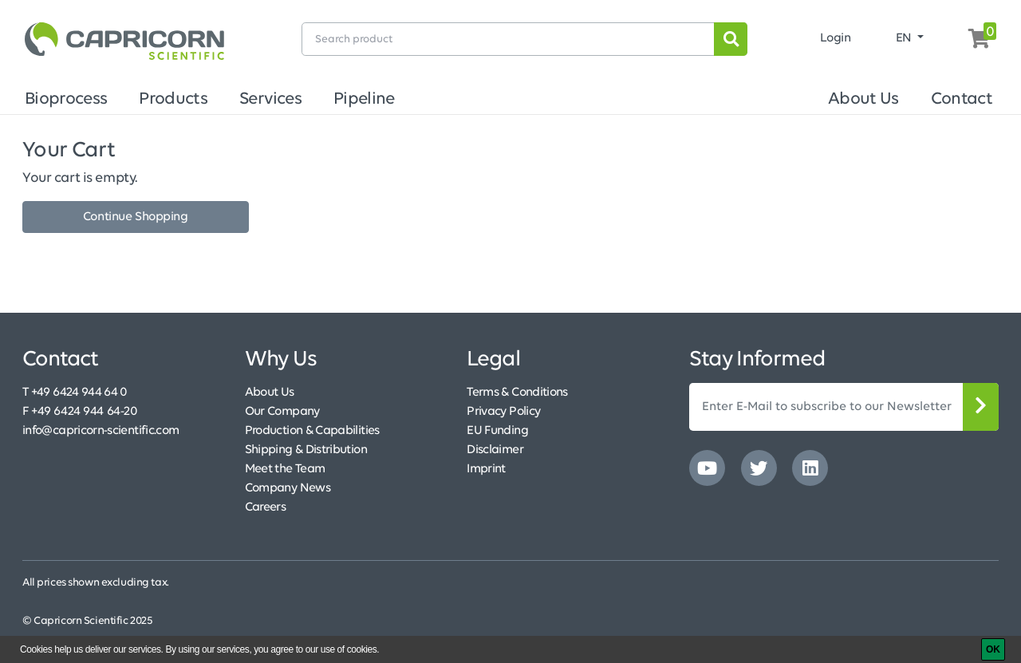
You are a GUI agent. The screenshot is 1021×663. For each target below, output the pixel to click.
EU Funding (497, 430)
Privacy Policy (503, 411)
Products (173, 99)
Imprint (486, 469)
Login (835, 38)
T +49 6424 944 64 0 (75, 392)
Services (270, 99)
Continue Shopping (135, 217)
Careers (265, 507)
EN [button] (905, 38)
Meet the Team (285, 469)
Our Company (282, 411)
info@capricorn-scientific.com (100, 430)
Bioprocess (66, 99)
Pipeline (364, 99)
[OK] (993, 649)
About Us (863, 99)
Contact (961, 99)
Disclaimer (495, 450)
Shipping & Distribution (306, 450)
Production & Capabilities (312, 430)
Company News (287, 488)
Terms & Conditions (517, 392)
